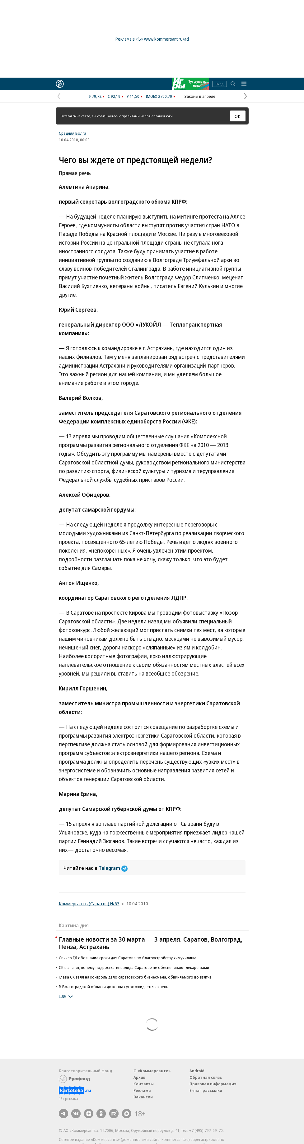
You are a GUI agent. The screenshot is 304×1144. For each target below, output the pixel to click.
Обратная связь (205, 1077)
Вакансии (143, 1097)
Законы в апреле (200, 96)
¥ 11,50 (133, 96)
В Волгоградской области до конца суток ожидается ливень (113, 986)
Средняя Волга (72, 133)
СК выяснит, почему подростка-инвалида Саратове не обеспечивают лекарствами (134, 967)
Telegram (113, 868)
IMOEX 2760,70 (159, 96)
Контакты (143, 1084)
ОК (238, 116)
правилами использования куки (147, 116)
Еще (67, 996)
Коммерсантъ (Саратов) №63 (89, 903)
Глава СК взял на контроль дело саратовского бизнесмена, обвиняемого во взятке (135, 977)
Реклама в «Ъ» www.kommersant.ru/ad (152, 39)
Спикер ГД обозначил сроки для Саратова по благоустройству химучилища (127, 958)
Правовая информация (212, 1084)
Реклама (142, 1090)
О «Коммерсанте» (152, 1071)
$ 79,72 (95, 96)
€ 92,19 (114, 96)
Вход (219, 84)
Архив (139, 1077)
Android (196, 1071)
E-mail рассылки (205, 1090)
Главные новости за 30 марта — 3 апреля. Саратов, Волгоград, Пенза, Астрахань (150, 943)
